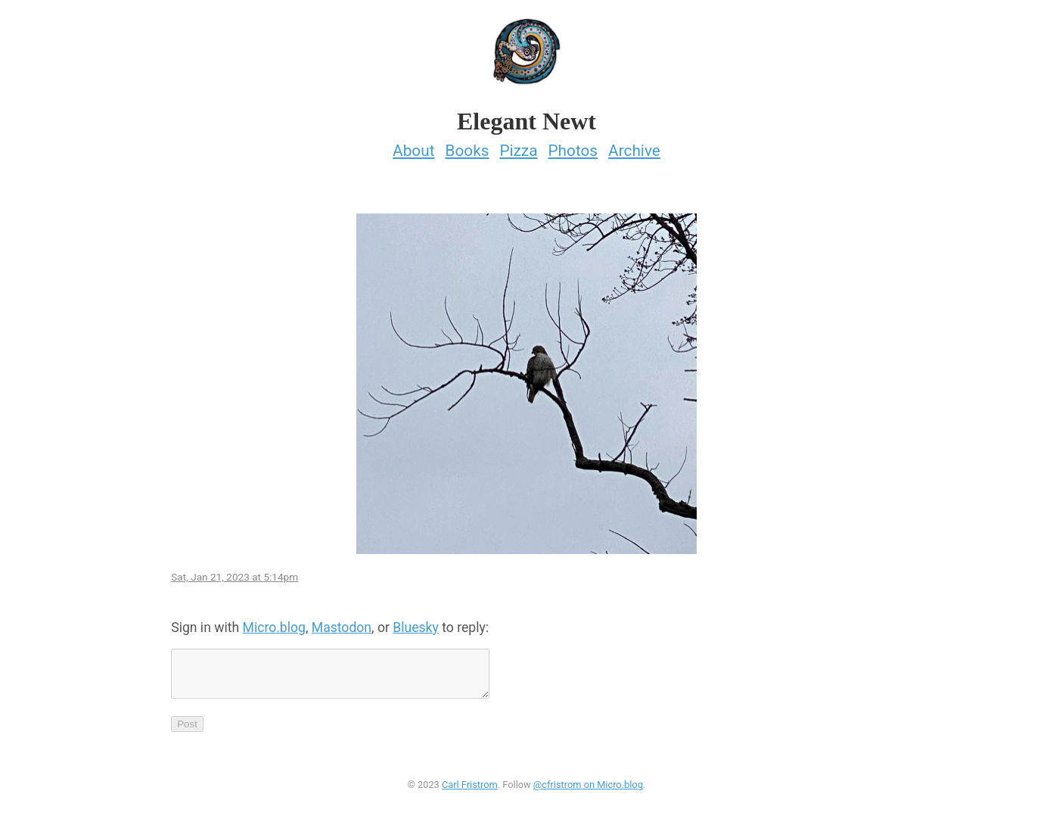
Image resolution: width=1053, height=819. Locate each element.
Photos (573, 146)
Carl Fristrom (470, 790)
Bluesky (416, 623)
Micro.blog (274, 623)
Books (467, 146)
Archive (634, 146)
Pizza (518, 146)
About (413, 146)
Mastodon (341, 623)
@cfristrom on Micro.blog (588, 790)
